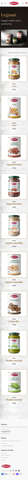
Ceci (14, 86)
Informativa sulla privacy (7, 445)
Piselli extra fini (14, 361)
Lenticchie (14, 322)
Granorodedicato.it (6, 455)
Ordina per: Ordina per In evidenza (17, 52)
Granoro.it (3, 453)
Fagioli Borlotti (14, 165)
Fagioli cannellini (14, 243)
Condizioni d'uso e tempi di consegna (10, 440)
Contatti (3, 460)
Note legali (4, 443)
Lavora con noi (4, 457)
